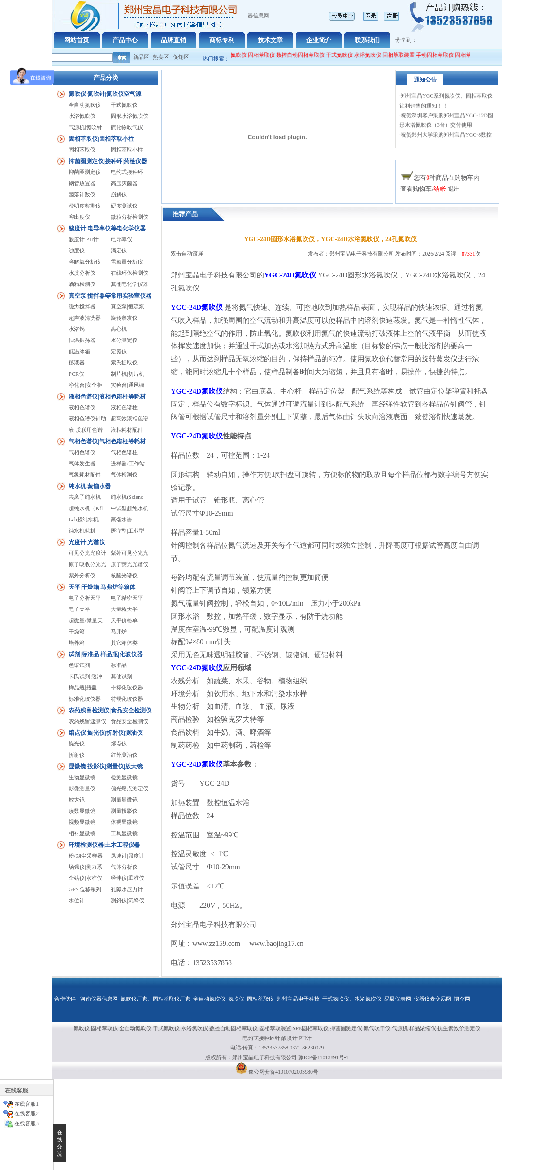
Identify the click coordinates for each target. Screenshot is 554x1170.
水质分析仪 (82, 273)
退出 (454, 189)
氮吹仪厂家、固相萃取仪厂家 (155, 999)
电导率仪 (121, 239)
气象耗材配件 (85, 475)
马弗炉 (119, 631)
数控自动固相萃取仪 (305, 55)
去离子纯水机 (85, 497)
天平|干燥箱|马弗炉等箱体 (102, 587)
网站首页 (76, 40)
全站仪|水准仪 (85, 878)
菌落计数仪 (82, 194)
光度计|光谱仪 (87, 542)
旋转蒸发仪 (124, 318)
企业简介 (318, 40)
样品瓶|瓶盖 (82, 688)
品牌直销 (173, 40)
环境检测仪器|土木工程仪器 (104, 844)
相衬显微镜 (82, 833)
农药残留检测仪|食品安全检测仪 (110, 710)
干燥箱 (77, 631)
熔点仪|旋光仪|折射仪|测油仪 (106, 732)
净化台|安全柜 (85, 385)
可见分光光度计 (87, 553)
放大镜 (77, 800)
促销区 (181, 57)
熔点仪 (119, 744)
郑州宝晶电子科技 (298, 999)
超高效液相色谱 (129, 419)
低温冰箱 (79, 351)
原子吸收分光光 (87, 564)
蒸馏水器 (121, 519)
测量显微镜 (124, 800)
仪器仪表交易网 (432, 999)
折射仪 (77, 755)
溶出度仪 (79, 217)
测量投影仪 (124, 811)
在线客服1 (26, 1104)
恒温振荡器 (82, 340)
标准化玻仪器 (85, 699)
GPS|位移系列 (85, 889)
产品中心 (125, 40)
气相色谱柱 (124, 452)
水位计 (77, 900)
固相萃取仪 (266, 55)
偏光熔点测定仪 (129, 788)
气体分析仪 (124, 867)
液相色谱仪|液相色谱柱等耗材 (107, 396)
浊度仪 (77, 250)
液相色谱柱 (124, 407)
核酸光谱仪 (124, 575)
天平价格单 (124, 620)
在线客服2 (26, 1113)
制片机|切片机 (127, 374)
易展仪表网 (397, 999)
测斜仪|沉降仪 (127, 900)
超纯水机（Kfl (86, 508)
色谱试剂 (79, 665)
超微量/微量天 (85, 620)
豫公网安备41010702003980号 (283, 1072)
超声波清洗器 (85, 318)
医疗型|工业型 (127, 531)
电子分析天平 (85, 598)
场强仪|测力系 (85, 867)
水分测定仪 (124, 340)
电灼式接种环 (127, 172)
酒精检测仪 (82, 284)
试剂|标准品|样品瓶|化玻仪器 (106, 654)
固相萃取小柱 (127, 150)
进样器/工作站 (127, 463)
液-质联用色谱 (86, 430)
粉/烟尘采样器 (85, 856)
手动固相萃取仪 (439, 55)
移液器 (77, 363)
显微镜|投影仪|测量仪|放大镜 (106, 766)
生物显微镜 (82, 777)
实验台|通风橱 (127, 385)
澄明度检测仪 (85, 206)
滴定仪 (119, 250)
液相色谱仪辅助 (87, 419)
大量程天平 (124, 609)
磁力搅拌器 (82, 306)
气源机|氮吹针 (85, 127)
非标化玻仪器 (127, 688)
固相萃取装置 (403, 55)
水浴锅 (77, 329)
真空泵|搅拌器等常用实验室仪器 (110, 295)
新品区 (141, 57)
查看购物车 (416, 189)
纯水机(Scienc (127, 497)
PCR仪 (76, 374)
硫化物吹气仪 (127, 127)
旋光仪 (77, 744)
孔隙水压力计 (127, 889)
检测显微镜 (124, 777)
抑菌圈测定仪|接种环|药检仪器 (108, 161)
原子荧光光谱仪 (129, 564)
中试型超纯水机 (129, 508)
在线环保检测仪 (129, 273)
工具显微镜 (124, 833)
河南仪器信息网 (99, 999)
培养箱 (77, 643)
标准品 (119, 665)
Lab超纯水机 (84, 519)
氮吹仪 (236, 999)
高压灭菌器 (124, 183)
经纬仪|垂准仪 (127, 878)
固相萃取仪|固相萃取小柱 (101, 138)
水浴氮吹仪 (372, 55)
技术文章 (270, 40)
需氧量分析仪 (127, 262)
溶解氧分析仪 (85, 262)
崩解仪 (119, 194)
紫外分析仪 (82, 575)
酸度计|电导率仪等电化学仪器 (107, 228)
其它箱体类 (124, 643)
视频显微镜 (82, 822)
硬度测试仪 (124, 206)
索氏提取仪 (124, 363)
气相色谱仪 (82, 452)
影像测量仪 (82, 788)
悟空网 (462, 999)
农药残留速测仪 (87, 721)
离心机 (119, 329)
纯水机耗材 (82, 531)
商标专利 (221, 40)
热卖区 (161, 57)
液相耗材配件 (127, 430)
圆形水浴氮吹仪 (129, 116)
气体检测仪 (124, 475)
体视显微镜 (124, 822)
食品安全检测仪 (129, 721)
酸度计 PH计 (83, 239)
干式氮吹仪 (343, 55)
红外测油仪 (124, 755)
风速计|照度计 (127, 856)
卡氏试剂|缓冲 (85, 676)
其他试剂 (121, 676)
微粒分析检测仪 (129, 217)
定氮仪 (119, 351)
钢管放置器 (82, 183)
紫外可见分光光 (129, 553)
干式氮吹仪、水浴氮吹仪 (351, 999)
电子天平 (79, 609)
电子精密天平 (127, 598)
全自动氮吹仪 (235, 55)
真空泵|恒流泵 (127, 306)
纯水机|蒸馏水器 (90, 486)
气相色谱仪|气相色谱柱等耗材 (107, 441)
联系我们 (367, 40)
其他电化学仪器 (129, 284)
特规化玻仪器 (127, 699)
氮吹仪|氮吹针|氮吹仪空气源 (105, 94)
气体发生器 (82, 463)
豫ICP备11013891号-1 (323, 1057)
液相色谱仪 (82, 407)
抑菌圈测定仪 (85, 172)
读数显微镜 (82, 811)
